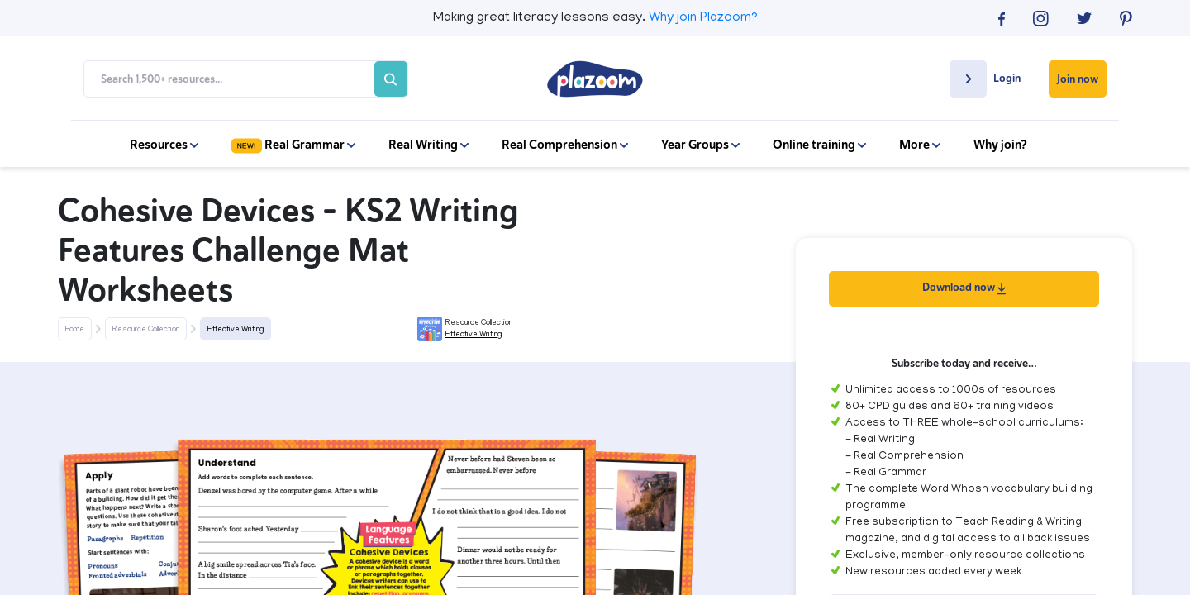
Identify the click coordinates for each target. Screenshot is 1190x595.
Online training (819, 144)
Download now (964, 287)
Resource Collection (145, 330)
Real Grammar (293, 144)
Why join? (1000, 144)
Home (74, 330)
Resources (164, 144)
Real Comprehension (565, 144)
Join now (1077, 79)
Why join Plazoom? (703, 18)
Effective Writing (235, 330)
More (919, 144)
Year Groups (700, 144)
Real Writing (428, 144)
